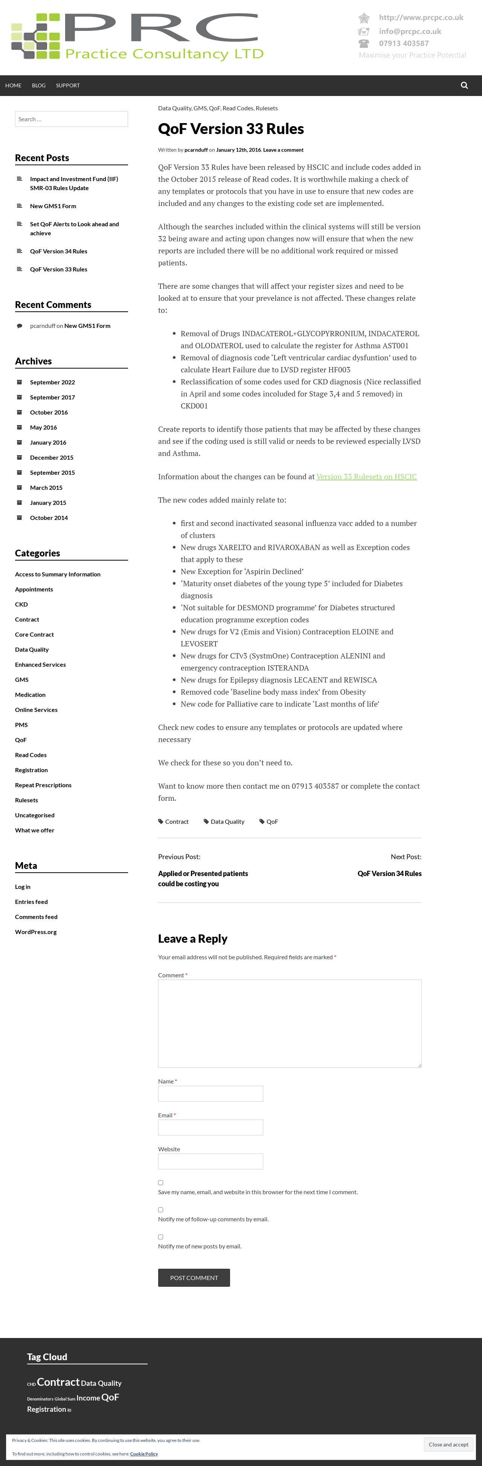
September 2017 (52, 397)
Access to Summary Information (58, 574)
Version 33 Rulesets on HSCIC (366, 476)
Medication (30, 694)
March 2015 (46, 487)
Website (169, 1148)
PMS (21, 724)
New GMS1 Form (53, 205)
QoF (214, 107)
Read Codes (238, 107)
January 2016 (48, 442)
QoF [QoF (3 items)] (110, 1396)
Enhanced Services (40, 664)
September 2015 (52, 472)
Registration (31, 769)
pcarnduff (196, 149)
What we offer (35, 830)
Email (167, 1115)
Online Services (36, 709)
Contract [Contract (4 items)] (58, 1381)
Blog (39, 85)
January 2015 (48, 502)
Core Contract (34, 634)
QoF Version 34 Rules (390, 873)
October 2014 (49, 517)
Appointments (34, 589)
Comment (173, 974)
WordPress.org (35, 931)
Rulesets (267, 107)
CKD (21, 604)
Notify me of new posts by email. (199, 1246)
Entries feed (31, 901)
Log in (23, 886)
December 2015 (51, 457)
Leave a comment (283, 149)
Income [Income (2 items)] (88, 1397)
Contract (177, 821)
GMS (200, 107)
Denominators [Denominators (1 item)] (40, 1398)
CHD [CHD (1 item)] (31, 1384)
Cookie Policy (144, 1454)
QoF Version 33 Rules (58, 269)
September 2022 (52, 382)
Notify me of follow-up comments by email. (213, 1218)
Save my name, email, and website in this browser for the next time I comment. (258, 1191)
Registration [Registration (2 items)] (46, 1409)
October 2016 (49, 412)
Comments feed (36, 916)
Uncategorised (35, 814)
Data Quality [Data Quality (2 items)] (101, 1383)
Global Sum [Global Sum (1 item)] (65, 1398)
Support (68, 85)
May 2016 (43, 427)
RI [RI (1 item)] (69, 1410)
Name (167, 1081)
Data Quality (174, 107)
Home (13, 85)
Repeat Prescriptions (43, 784)
